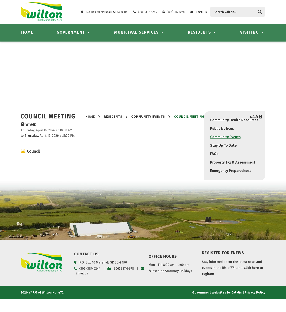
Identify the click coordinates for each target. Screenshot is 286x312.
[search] (234, 12)
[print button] (260, 117)
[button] (260, 12)
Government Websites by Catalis (217, 305)
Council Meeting (189, 116)
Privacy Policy (255, 305)
